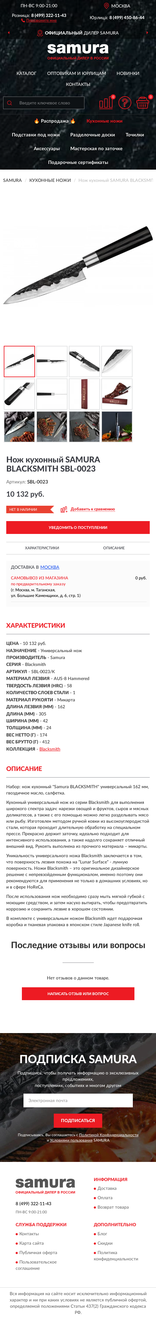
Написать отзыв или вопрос (78, 994)
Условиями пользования (71, 1140)
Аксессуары (47, 148)
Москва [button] (49, 567)
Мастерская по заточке (96, 148)
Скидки (105, 1243)
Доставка (107, 1189)
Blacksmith (49, 749)
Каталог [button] (27, 73)
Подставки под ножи (36, 135)
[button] (39, 20)
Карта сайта (31, 1243)
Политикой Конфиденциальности (108, 1135)
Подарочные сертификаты (78, 162)
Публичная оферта (38, 1253)
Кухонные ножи (105, 121)
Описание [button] (114, 548)
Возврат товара (113, 1208)
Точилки (135, 135)
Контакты (78, 84)
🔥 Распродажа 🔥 (55, 121)
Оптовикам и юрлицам (76, 73)
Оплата (105, 1198)
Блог (102, 1234)
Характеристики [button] (42, 548)
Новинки (128, 73)
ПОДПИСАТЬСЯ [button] (78, 1121)
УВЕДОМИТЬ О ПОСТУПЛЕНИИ (78, 528)
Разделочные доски (92, 135)
